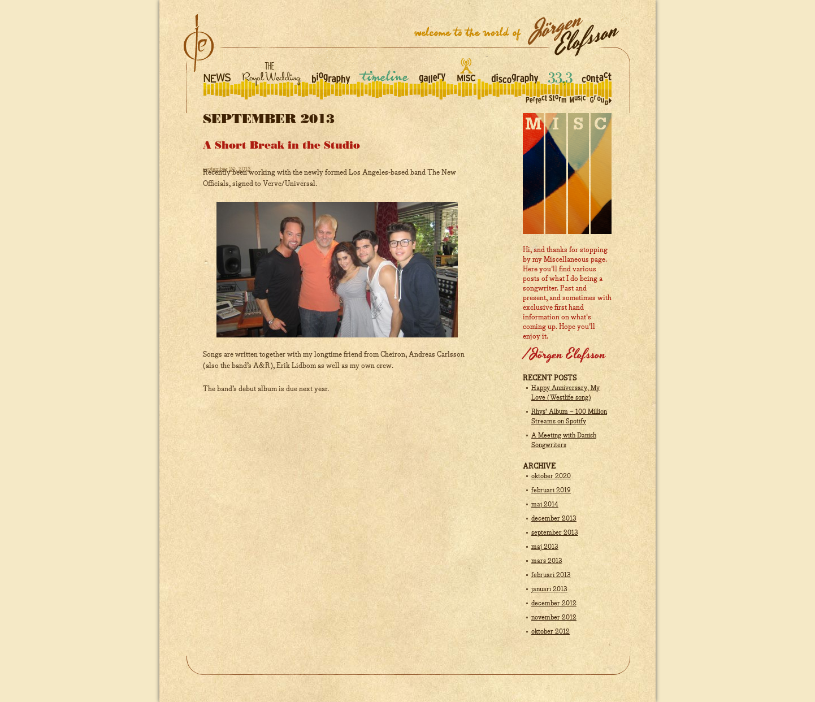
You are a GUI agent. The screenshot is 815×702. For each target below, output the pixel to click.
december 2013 (553, 518)
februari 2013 (551, 575)
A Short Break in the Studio (281, 146)
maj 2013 (544, 547)
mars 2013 (546, 561)
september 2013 (554, 533)
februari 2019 (551, 490)
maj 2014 (544, 504)
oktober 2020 (551, 476)
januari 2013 (549, 589)
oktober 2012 (550, 632)
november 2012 (553, 617)
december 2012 (553, 603)
